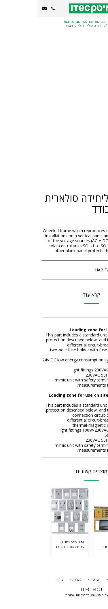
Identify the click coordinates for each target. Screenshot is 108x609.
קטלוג (90, 21)
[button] (102, 8)
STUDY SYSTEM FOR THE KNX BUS (32, 544)
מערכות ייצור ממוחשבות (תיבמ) (47, 21)
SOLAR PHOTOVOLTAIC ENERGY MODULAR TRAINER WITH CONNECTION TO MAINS (76, 545)
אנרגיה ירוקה (90, 25)
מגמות (77, 21)
